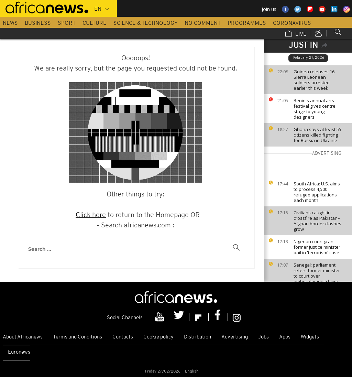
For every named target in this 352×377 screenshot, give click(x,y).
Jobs (263, 337)
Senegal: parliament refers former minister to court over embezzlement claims (317, 273)
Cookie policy (158, 337)
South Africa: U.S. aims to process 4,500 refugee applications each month (317, 192)
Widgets (310, 337)
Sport (67, 23)
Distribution (197, 337)
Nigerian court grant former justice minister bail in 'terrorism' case (317, 247)
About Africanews (23, 337)
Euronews (19, 352)
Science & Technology (145, 23)
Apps (284, 337)
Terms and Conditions (77, 337)
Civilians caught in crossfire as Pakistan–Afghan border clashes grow (317, 221)
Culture (94, 23)
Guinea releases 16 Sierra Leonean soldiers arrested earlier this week (314, 80)
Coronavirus (292, 23)
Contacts (122, 337)
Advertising (234, 337)
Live (296, 34)
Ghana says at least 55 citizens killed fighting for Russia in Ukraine (317, 135)
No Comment (203, 23)
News (10, 23)
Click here (91, 215)
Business (38, 23)
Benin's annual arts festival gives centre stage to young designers (315, 109)
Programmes (247, 23)
